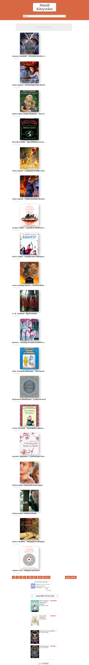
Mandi (37, 241)
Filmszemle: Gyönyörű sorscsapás (27, 197)
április (9, 601)
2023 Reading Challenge (41, 238)
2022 (33, 437)
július (9, 592)
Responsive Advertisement (44, 27)
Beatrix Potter (44, 275)
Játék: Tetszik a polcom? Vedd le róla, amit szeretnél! (51, 351)
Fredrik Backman (44, 262)
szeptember (11, 587)
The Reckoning (43, 303)
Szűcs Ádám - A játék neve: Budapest (49, 112)
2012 (33, 407)
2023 (33, 439)
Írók (44, 398)
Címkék (35, 398)
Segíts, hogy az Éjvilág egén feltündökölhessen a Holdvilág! (37, 371)
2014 (33, 413)
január (9, 609)
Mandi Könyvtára (44, 7)
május (9, 598)
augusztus (10, 589)
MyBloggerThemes (57, 663)
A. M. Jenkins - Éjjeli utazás (24, 141)
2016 (33, 419)
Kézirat (34, 457)
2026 (7, 555)
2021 (33, 434)
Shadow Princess (44, 288)
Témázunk (35, 474)
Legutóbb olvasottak (45, 253)
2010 (33, 402)
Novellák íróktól (37, 472)
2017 (33, 422)
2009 (7, 650)
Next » (46, 233)
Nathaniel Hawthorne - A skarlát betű (28, 169)
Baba (33, 448)
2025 (33, 445)
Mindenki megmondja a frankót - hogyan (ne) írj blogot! (37, 351)
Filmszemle (35, 454)
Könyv (34, 460)
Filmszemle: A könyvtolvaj (45, 197)
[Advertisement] (44, 489)
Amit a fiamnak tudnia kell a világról (44, 259)
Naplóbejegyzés (36, 466)
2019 (33, 428)
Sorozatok (53, 398)
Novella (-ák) (36, 469)
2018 (33, 425)
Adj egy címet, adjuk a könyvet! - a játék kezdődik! (51, 371)
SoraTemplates (37, 663)
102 (40, 233)
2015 (33, 416)
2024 (33, 442)
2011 (33, 404)
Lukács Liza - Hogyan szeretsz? (26, 225)
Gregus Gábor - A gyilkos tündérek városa (30, 112)
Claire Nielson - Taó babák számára (49, 169)
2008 (7, 653)
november (10, 566)
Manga (34, 463)
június (9, 595)
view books (49, 247)
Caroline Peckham (44, 289)
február (9, 606)
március (10, 604)
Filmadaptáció (36, 451)
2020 (33, 431)
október (9, 584)
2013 (33, 410)
